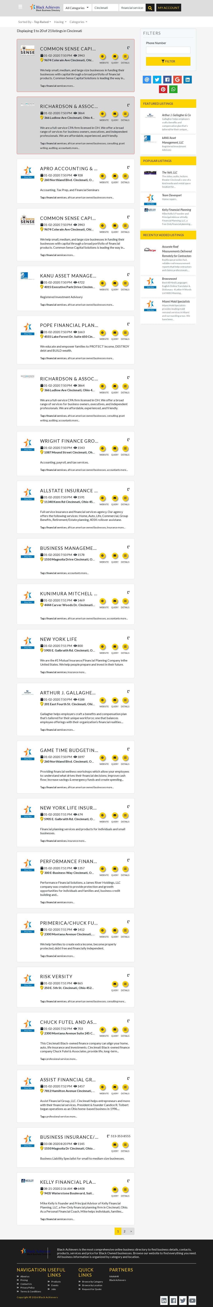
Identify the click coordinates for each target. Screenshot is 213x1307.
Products (54, 1281)
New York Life (58, 639)
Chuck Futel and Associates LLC (83, 1022)
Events (53, 1285)
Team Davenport (172, 195)
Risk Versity (56, 976)
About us (23, 1276)
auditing (53, 148)
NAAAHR (114, 1276)
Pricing (22, 1280)
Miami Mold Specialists (176, 301)
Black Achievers (117, 1280)
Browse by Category (91, 1281)
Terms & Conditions (29, 1291)
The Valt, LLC (169, 172)
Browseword (169, 278)
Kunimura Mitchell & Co (73, 593)
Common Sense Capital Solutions (85, 48)
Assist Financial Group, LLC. (77, 1079)
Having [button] (59, 22)
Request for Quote (90, 1289)
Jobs (52, 1289)
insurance (112, 527)
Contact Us (24, 1283)
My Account (168, 7)
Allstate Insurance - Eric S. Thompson (92, 490)
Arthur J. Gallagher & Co (74, 692)
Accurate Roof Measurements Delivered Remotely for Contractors (177, 251)
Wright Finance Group (71, 441)
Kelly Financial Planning (74, 1182)
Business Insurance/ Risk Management (92, 1137)
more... (70, 85)
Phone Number (156, 43)
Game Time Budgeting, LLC (75, 750)
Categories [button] (77, 22)
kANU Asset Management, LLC (79, 275)
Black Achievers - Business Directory (43, 8)
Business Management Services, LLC (87, 548)
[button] (20, 7)
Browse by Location (90, 1285)
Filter (168, 61)
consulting (112, 143)
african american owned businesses (87, 143)
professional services (57, 1058)
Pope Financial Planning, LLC (79, 325)
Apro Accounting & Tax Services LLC (89, 168)
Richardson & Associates (74, 106)
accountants (65, 148)
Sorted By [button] (33, 22)
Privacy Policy (26, 1287)
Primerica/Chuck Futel (71, 923)
